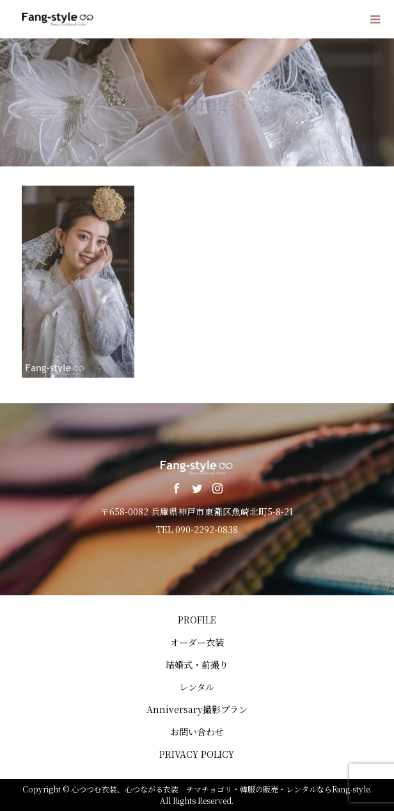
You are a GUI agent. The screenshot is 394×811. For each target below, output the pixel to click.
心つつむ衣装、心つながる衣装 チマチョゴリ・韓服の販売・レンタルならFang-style (220, 788)
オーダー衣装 (197, 642)
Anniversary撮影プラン (197, 709)
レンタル (196, 686)
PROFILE (197, 619)
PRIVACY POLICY (196, 754)
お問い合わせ (197, 731)
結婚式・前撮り (197, 664)
